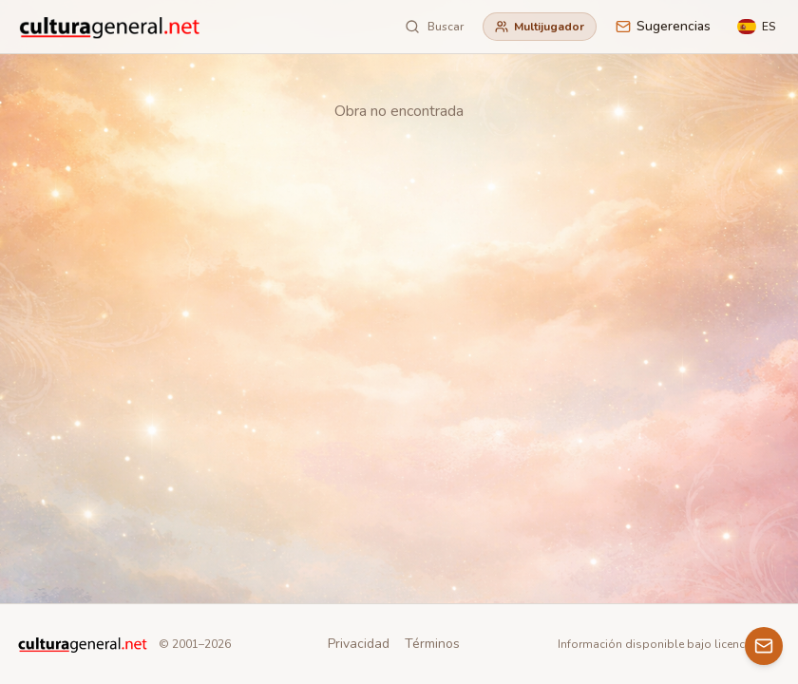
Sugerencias (663, 26)
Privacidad (359, 644)
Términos (432, 644)
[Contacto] (764, 646)
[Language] (756, 26)
